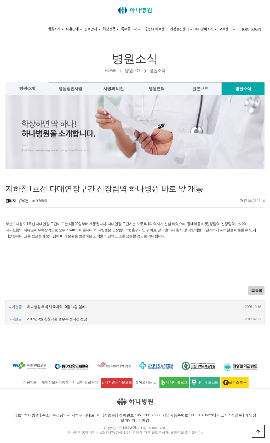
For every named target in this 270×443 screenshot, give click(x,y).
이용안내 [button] (74, 29)
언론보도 (200, 88)
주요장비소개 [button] (205, 29)
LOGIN (256, 29)
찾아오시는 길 (146, 382)
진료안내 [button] (92, 29)
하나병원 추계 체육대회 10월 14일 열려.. (57, 307)
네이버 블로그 (174, 383)
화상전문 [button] (111, 29)
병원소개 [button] (56, 29)
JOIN (245, 29)
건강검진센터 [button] (181, 29)
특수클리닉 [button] (130, 29)
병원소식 (243, 88)
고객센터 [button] (227, 29)
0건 (23, 201)
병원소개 (27, 88)
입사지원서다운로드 (116, 382)
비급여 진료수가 (85, 382)
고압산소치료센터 (155, 29)
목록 (256, 290)
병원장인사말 (70, 88)
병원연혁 (156, 88)
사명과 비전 (113, 88)
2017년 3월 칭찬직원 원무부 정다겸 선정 (57, 319)
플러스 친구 (235, 383)
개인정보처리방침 (55, 382)
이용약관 (30, 382)
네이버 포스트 (205, 383)
